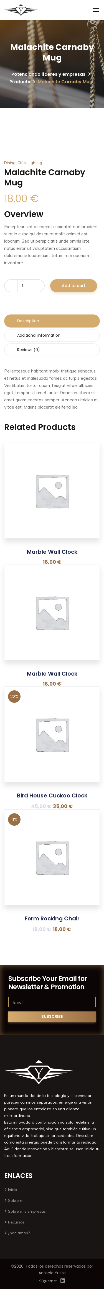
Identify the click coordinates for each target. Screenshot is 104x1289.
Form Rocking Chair (52, 918)
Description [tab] (28, 321)
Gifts (21, 162)
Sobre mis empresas (27, 1211)
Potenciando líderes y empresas (48, 74)
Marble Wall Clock (52, 552)
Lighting (35, 162)
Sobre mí (16, 1200)
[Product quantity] (24, 286)
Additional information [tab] (38, 335)
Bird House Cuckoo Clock (52, 795)
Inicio (12, 1189)
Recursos (16, 1222)
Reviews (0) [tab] (28, 350)
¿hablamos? (19, 1232)
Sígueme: (48, 1280)
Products (19, 82)
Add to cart (73, 285)
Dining (10, 162)
